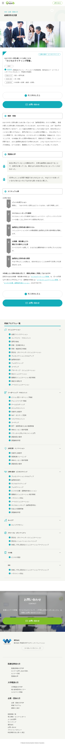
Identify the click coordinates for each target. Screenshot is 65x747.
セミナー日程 (15, 673)
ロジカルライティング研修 (40, 276)
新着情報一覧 (12, 714)
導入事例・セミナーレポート (17, 717)
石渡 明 (9, 69)
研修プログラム (16, 705)
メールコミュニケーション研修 (47, 280)
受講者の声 (14, 676)
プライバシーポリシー (15, 730)
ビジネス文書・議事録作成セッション (17, 283)
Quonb (10, 3)
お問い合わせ (57, 3)
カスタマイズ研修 (16, 692)
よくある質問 (12, 719)
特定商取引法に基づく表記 (16, 732)
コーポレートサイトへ (31, 648)
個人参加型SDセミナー (18, 689)
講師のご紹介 (15, 708)
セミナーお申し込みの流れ (19, 671)
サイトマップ (12, 722)
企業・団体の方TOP (17, 703)
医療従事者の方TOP (17, 668)
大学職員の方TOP (17, 687)
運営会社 (10, 724)
